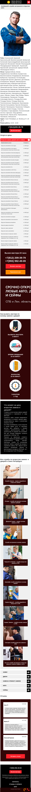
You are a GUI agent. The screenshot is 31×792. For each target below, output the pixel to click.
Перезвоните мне (15, 272)
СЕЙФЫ (5, 690)
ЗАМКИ (5, 672)
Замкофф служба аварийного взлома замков (15, 582)
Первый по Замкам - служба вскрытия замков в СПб (15, 562)
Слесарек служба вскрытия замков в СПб (15, 643)
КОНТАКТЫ (15, 781)
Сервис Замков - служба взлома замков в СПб (15, 623)
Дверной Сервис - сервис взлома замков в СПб (15, 522)
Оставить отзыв (15, 756)
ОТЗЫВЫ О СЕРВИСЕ (15, 784)
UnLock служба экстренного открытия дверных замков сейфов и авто (15, 663)
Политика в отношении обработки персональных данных (15, 775)
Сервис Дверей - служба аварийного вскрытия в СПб (15, 603)
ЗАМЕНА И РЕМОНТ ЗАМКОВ (12, 681)
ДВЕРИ (5, 676)
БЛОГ (15, 786)
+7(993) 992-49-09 (16, 3)
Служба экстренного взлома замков (15, 542)
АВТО (4, 685)
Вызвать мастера (15, 266)
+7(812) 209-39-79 (16, 1)
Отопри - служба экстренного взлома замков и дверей (15, 502)
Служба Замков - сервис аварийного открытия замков (15, 481)
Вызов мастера (15, 130)
